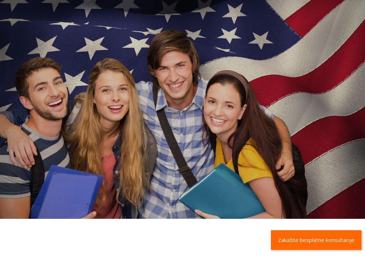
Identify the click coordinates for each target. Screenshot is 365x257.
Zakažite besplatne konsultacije (316, 239)
